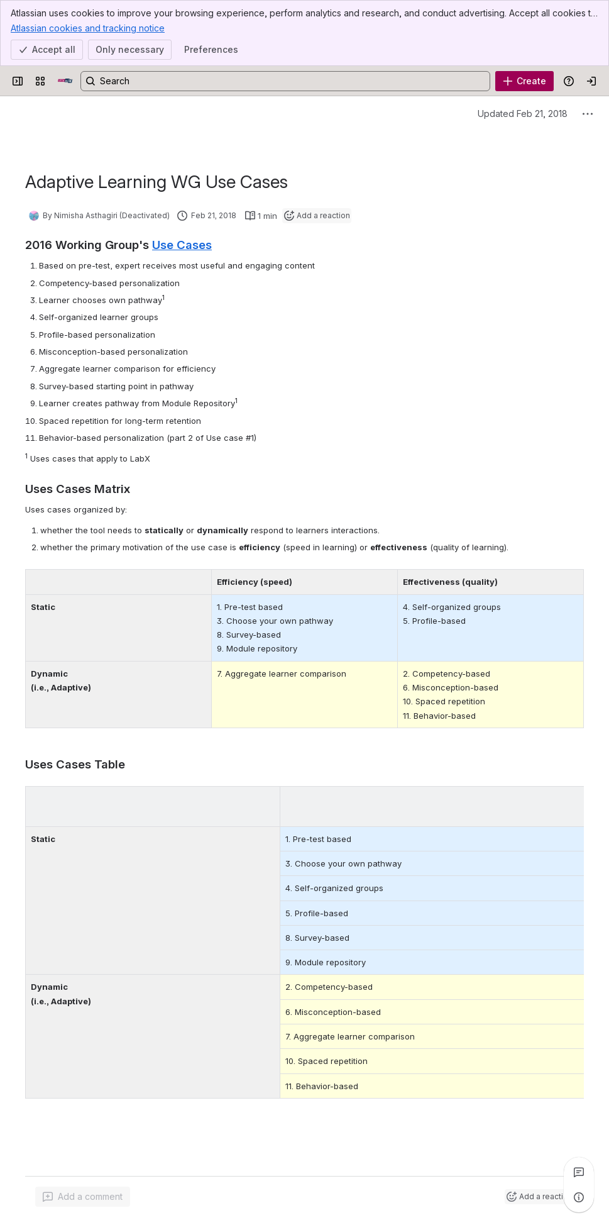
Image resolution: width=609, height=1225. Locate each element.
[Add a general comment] (82, 1197)
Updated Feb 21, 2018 (523, 113)
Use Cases (182, 245)
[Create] (524, 81)
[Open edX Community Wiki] (65, 81)
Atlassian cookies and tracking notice (88, 27)
